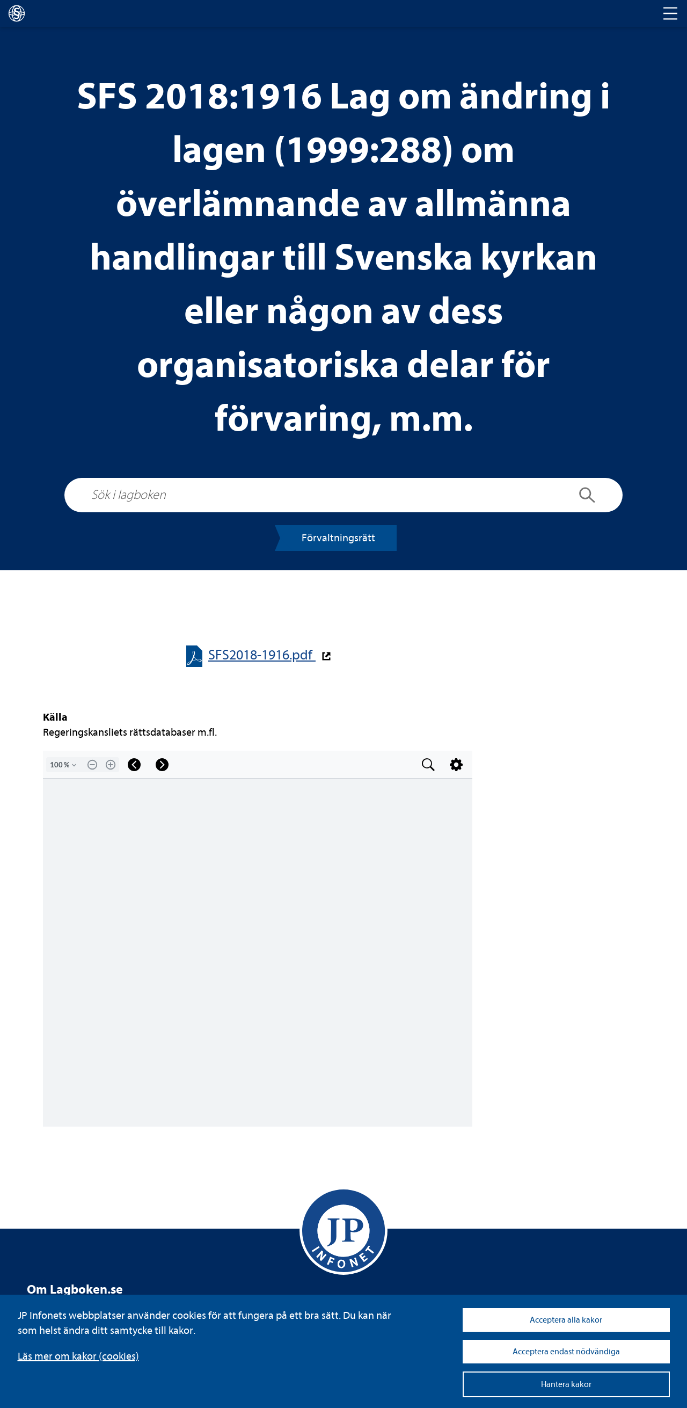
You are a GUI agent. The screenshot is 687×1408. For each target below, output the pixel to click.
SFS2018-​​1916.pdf (262, 655)
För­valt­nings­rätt (338, 538)
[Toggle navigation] (670, 13)
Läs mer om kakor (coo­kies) (78, 1356)
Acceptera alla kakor (566, 1320)
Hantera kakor (566, 1384)
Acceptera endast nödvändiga (566, 1351)
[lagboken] (16, 13)
